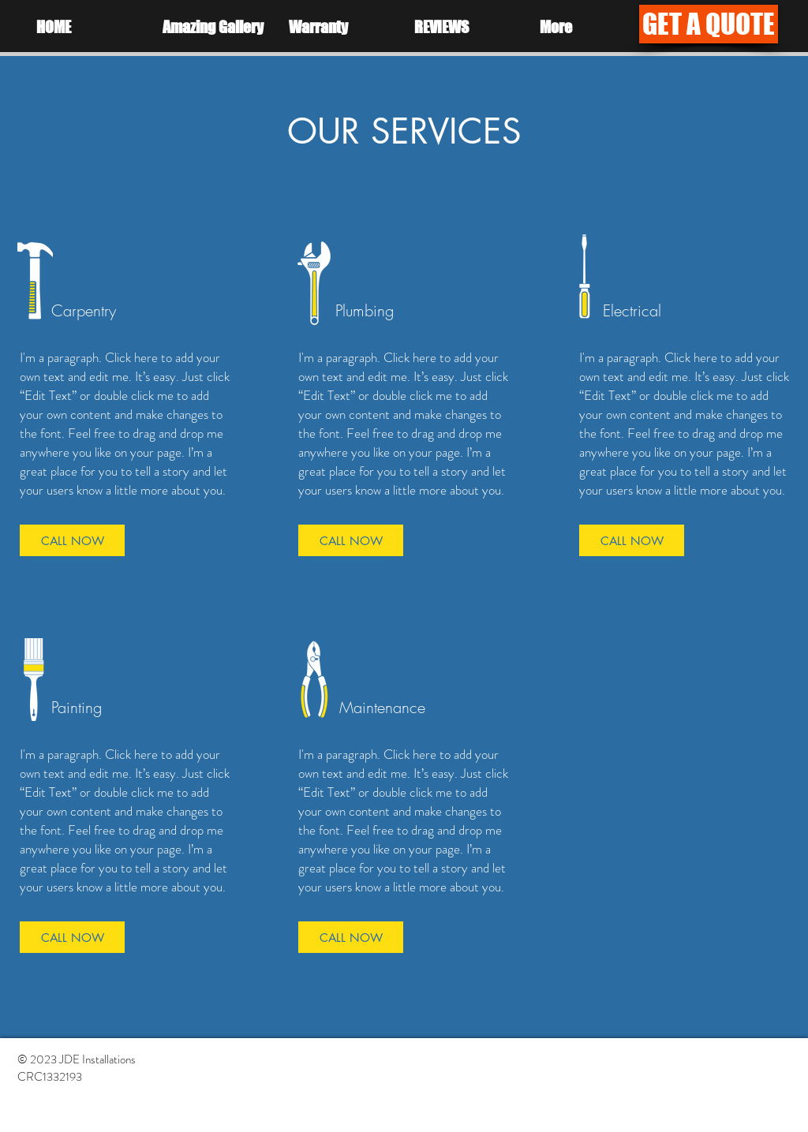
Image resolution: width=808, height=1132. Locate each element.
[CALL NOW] (72, 540)
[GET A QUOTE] (708, 24)
